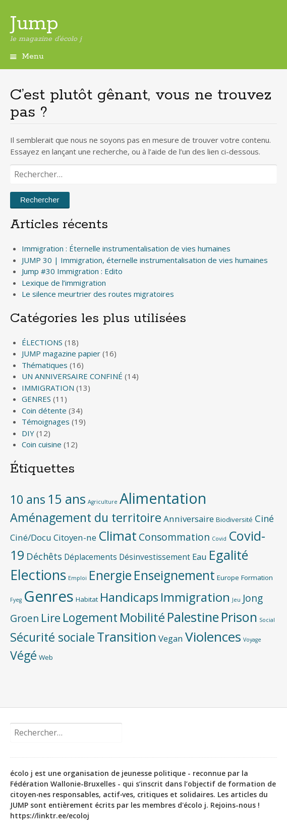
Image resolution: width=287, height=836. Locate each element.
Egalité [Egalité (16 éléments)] (228, 554)
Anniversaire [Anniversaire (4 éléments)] (188, 519)
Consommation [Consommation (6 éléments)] (174, 537)
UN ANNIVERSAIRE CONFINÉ (72, 376)
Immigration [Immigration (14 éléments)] (195, 597)
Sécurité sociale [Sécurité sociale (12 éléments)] (52, 637)
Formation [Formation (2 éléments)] (257, 577)
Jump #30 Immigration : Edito (72, 271)
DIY (28, 433)
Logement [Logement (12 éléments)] (90, 617)
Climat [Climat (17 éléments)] (117, 536)
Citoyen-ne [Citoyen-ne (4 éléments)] (74, 537)
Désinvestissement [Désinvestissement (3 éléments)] (154, 557)
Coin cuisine (42, 444)
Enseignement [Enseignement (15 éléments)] (174, 575)
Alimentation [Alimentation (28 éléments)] (163, 498)
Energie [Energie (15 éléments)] (110, 575)
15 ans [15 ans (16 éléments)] (66, 498)
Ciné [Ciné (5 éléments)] (264, 518)
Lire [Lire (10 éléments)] (51, 617)
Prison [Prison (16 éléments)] (239, 616)
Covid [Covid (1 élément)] (219, 538)
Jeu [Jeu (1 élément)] (236, 599)
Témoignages (46, 421)
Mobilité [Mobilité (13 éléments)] (142, 617)
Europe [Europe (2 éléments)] (228, 577)
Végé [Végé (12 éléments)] (23, 655)
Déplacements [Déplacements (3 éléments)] (90, 557)
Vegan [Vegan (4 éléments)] (170, 638)
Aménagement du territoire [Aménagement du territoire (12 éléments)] (85, 517)
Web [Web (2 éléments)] (46, 657)
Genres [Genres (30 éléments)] (49, 596)
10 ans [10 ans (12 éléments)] (27, 499)
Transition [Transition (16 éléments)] (126, 636)
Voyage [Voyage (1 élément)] (252, 639)
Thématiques (45, 365)
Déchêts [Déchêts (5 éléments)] (44, 556)
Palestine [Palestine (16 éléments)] (193, 616)
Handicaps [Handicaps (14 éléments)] (129, 597)
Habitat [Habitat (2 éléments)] (87, 599)
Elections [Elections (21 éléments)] (38, 574)
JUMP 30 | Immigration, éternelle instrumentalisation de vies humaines (145, 260)
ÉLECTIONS (42, 342)
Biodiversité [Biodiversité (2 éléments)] (234, 519)
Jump (34, 23)
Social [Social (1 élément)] (267, 619)
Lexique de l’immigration (64, 283)
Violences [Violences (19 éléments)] (213, 637)
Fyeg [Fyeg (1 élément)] (16, 599)
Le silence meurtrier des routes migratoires (98, 294)
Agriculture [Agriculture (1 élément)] (103, 501)
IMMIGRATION (48, 388)
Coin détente (44, 410)
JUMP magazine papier (61, 353)
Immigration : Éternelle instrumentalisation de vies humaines (126, 248)
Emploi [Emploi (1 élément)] (77, 578)
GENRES (36, 399)
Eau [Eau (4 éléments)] (199, 556)
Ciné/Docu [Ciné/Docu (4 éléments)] (30, 537)
